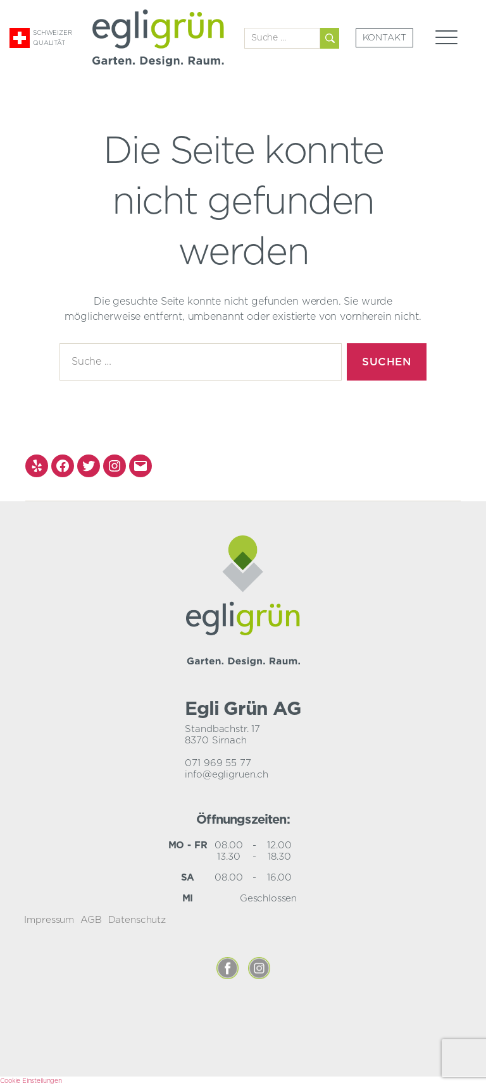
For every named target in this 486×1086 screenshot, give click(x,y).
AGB (91, 920)
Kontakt (384, 38)
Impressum (49, 920)
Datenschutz (137, 920)
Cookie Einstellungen (31, 1081)
